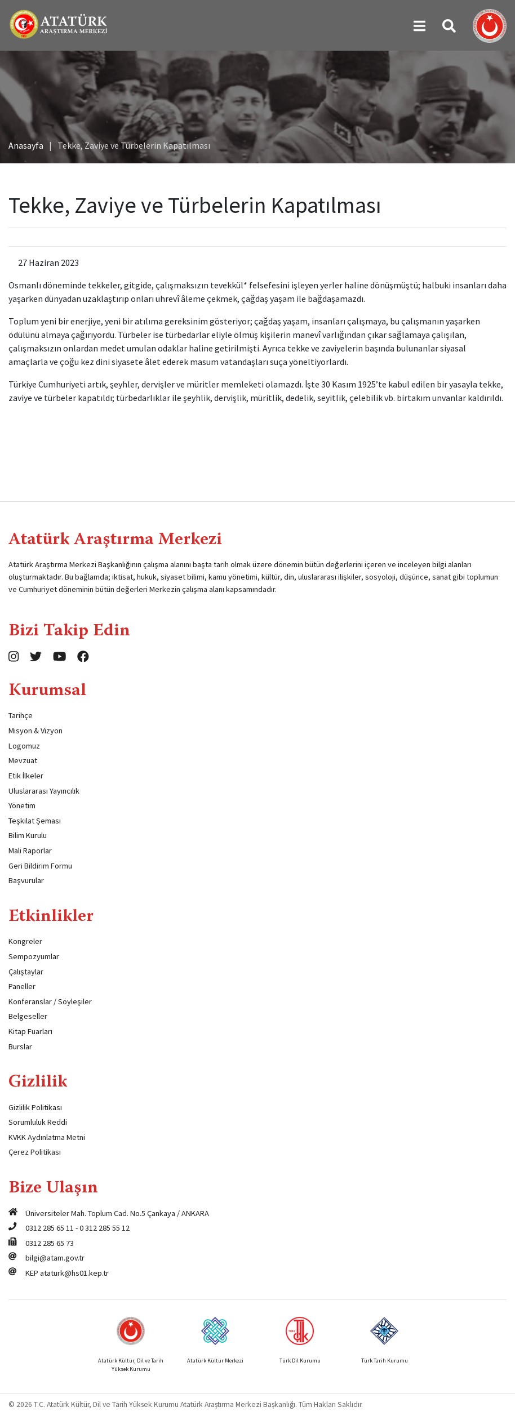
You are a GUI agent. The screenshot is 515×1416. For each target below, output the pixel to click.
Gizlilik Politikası (35, 1107)
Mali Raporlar (30, 850)
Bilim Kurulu (27, 835)
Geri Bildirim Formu (40, 866)
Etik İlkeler (25, 776)
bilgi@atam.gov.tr (55, 1258)
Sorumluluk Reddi (37, 1122)
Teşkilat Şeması (34, 821)
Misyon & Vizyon (35, 730)
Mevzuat (22, 760)
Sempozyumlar (33, 956)
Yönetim (21, 805)
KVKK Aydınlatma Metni (46, 1137)
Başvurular (26, 880)
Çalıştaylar (25, 972)
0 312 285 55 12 (104, 1228)
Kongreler (25, 941)
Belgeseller (27, 1016)
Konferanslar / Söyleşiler (50, 1001)
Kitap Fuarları (30, 1031)
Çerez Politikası (34, 1152)
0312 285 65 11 (49, 1228)
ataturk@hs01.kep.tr (74, 1273)
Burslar (20, 1046)
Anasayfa (25, 145)
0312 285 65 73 (49, 1243)
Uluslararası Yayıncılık (43, 791)
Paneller (21, 986)
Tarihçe (20, 715)
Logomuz (24, 746)
